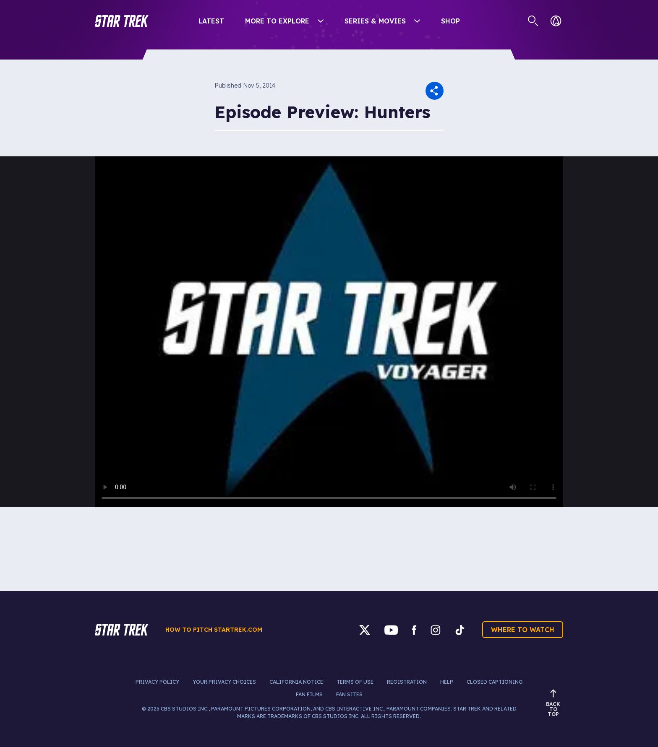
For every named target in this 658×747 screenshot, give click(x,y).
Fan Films (309, 694)
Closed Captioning (495, 682)
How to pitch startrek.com (213, 629)
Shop (450, 21)
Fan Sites (349, 694)
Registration (407, 682)
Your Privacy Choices (224, 682)
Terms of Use (355, 682)
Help (446, 682)
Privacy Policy (157, 682)
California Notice (296, 682)
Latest (211, 21)
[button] (122, 21)
